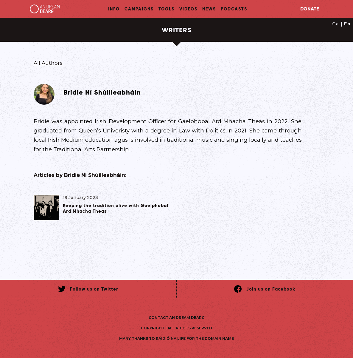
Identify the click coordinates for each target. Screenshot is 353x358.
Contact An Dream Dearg (177, 317)
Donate (309, 9)
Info (114, 9)
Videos (188, 9)
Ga (335, 23)
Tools (166, 9)
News (209, 9)
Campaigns (139, 9)
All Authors (48, 63)
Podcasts (234, 9)
